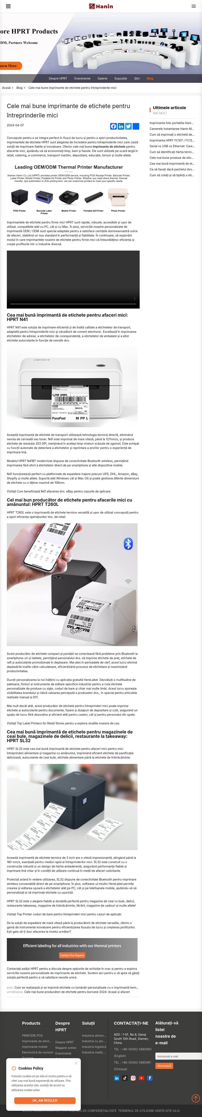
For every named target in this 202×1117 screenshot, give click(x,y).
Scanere (28, 1058)
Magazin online (65, 1047)
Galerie (102, 78)
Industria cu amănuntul (94, 1041)
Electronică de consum (37, 1052)
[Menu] (193, 6)
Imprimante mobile (35, 1046)
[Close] (76, 1064)
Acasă (6, 87)
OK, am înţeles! (45, 1102)
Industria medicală (94, 1052)
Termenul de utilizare (136, 1110)
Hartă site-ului (167, 1110)
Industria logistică (94, 1046)
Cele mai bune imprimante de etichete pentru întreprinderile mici (72, 87)
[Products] (8, 6)
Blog (150, 78)
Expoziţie (121, 78)
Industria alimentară (94, 1035)
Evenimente (82, 78)
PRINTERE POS (32, 1035)
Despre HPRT (58, 78)
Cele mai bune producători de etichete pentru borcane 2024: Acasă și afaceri (77, 992)
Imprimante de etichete (37, 1041)
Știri (137, 78)
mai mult (160, 113)
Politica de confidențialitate (93, 1110)
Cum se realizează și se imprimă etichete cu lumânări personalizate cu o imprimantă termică (77, 987)
